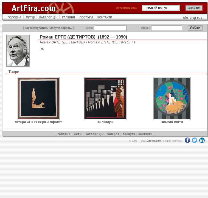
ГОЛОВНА (14, 17)
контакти (145, 134)
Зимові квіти (172, 122)
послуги (128, 134)
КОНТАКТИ (104, 17)
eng (193, 17)
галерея (113, 134)
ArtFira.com (154, 140)
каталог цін (95, 134)
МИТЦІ (30, 17)
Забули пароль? (61, 27)
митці (78, 134)
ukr (186, 17)
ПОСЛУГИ (86, 17)
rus (200, 17)
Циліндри (105, 122)
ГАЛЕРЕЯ (68, 17)
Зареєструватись (36, 27)
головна (64, 134)
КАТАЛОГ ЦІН (48, 17)
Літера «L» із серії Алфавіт (38, 122)
